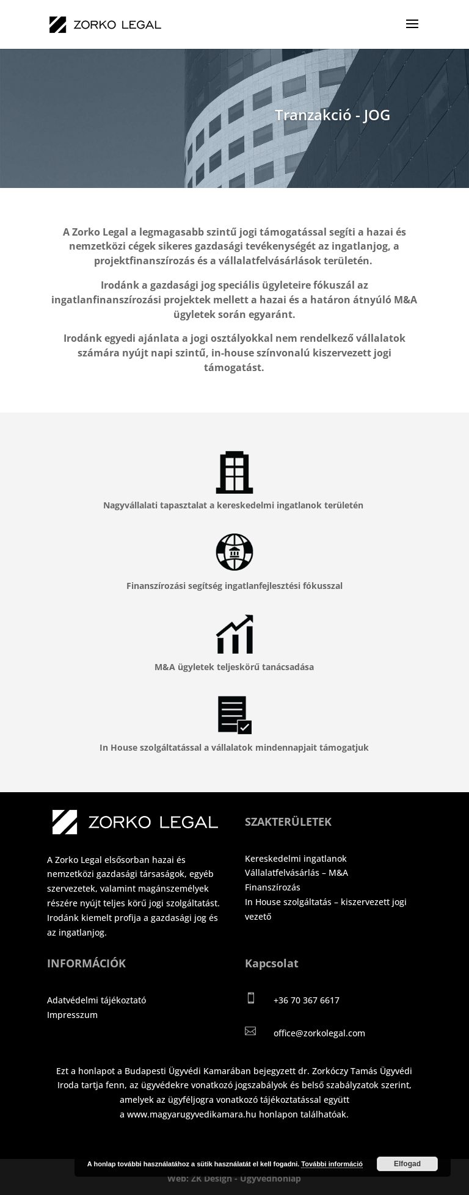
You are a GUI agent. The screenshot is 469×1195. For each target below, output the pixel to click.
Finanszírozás (272, 887)
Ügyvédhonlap (270, 1178)
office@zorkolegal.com (319, 1033)
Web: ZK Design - (203, 1178)
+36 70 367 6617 (307, 1000)
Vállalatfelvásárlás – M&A (296, 872)
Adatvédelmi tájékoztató (96, 1000)
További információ (332, 1164)
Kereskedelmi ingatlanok (296, 858)
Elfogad (407, 1164)
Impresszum (72, 1014)
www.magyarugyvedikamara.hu (191, 1114)
